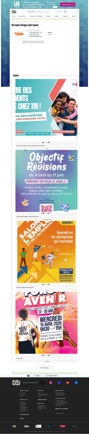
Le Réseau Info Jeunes (20, 22)
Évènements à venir (41, 407)
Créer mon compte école (60, 395)
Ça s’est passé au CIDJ (24, 410)
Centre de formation (42, 399)
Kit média (39, 409)
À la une (13, 16)
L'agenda (22, 418)
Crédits (22, 396)
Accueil (13, 22)
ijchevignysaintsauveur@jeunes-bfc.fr (35, 36)
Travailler (56, 16)
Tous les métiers (21, 16)
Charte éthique (34, 431)
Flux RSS (29, 431)
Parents (39, 396)
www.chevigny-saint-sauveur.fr (34, 34)
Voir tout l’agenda (44, 368)
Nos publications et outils (25, 407)
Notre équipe (23, 405)
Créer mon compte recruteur (60, 394)
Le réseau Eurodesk (59, 405)
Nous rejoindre (23, 411)
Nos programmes (23, 406)
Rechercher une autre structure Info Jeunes (33, 42)
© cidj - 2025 (58, 431)
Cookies (63, 431)
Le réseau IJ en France (59, 400)
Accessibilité (51, 431)
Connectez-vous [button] (60, 413)
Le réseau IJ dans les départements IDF (62, 403)
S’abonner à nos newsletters (61, 408)
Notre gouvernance (24, 404)
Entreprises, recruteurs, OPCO (43, 395)
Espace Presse (41, 403)
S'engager (65, 16)
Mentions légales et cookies (43, 431)
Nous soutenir (23, 395)
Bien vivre (74, 16)
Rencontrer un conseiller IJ (60, 404)
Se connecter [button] (77, 11)
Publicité (26, 431)
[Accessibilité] (28, 376)
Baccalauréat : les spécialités (36, 16)
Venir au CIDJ (23, 394)
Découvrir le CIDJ (24, 399)
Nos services (40, 390)
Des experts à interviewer (42, 408)
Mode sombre (61, 11)
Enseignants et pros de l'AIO (42, 394)
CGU (55, 431)
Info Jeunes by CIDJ (24, 414)
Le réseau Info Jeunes (60, 398)
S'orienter (48, 16)
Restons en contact (24, 390)
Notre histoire (23, 403)
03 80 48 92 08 (50, 32)
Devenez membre (59, 390)
